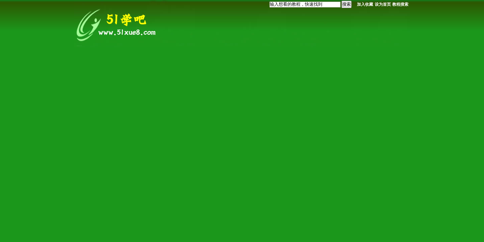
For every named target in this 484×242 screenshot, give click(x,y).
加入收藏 (365, 4)
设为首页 (383, 4)
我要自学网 (117, 24)
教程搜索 (400, 4)
